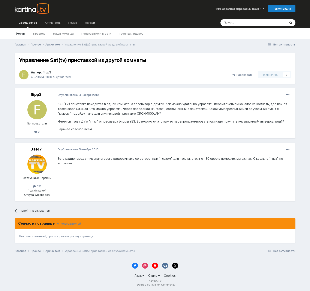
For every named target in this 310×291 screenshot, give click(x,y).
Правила (39, 33)
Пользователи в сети (96, 33)
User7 (36, 149)
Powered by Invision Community (155, 284)
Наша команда (63, 33)
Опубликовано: (78, 95)
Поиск (72, 22)
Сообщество (28, 24)
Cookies (170, 275)
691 (37, 186)
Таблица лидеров (131, 33)
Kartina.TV (155, 280)
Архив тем (63, 77)
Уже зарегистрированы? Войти (239, 8)
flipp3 (46, 72)
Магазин (90, 22)
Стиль (154, 275)
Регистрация (282, 8)
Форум (20, 33)
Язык (139, 275)
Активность (53, 22)
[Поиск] (241, 22)
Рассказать (242, 74)
